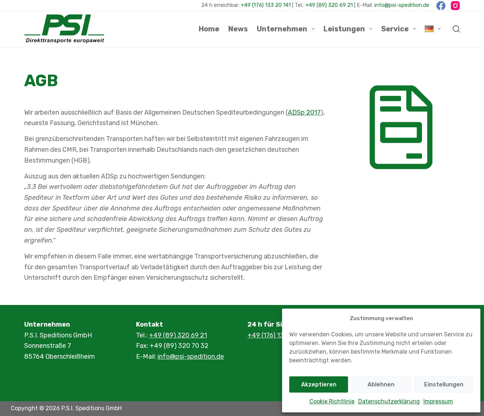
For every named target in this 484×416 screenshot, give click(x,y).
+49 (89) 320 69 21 (329, 5)
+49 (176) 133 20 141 (266, 5)
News (238, 29)
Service (400, 29)
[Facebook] (440, 5)
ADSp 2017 (304, 112)
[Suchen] (456, 28)
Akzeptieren (318, 384)
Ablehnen (381, 384)
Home (209, 29)
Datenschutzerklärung (389, 401)
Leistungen (349, 29)
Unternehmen (287, 29)
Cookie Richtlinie (332, 401)
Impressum (438, 401)
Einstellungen (443, 384)
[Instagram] (455, 5)
